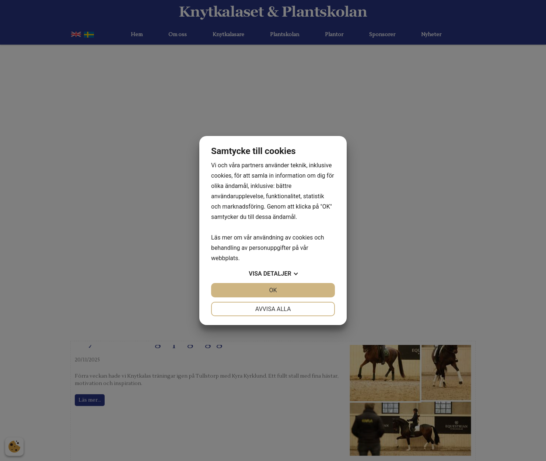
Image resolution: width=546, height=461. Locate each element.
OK (273, 290)
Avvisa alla (273, 308)
